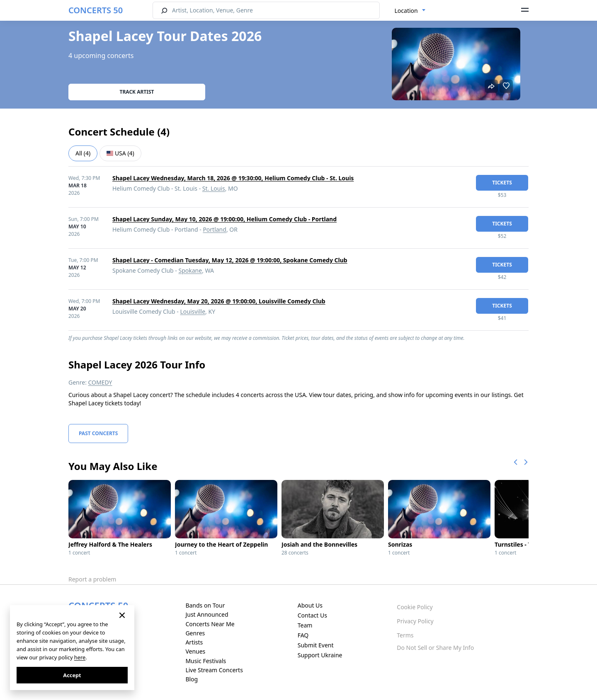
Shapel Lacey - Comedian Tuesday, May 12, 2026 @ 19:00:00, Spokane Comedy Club (229, 260)
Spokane (190, 270)
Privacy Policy (415, 621)
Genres (195, 633)
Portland (214, 229)
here (79, 657)
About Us (310, 605)
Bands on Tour (205, 605)
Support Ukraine (320, 655)
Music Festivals (205, 661)
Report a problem (92, 579)
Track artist (137, 91)
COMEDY (100, 382)
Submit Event (316, 645)
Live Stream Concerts (214, 670)
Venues (195, 651)
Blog (191, 679)
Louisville (192, 311)
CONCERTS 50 (95, 10)
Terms (405, 635)
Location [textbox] (406, 11)
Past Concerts (98, 433)
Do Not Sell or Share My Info (435, 648)
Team (305, 625)
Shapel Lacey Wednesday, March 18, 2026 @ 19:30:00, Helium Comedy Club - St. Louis (233, 178)
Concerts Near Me (209, 624)
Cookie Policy (414, 607)
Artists (194, 642)
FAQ (303, 635)
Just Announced (206, 614)
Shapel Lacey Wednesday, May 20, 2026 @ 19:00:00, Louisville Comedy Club (218, 301)
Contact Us (312, 615)
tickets (502, 182)
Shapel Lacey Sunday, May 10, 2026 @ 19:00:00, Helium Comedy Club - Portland (224, 219)
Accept (72, 675)
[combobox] (410, 10)
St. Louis (213, 188)
